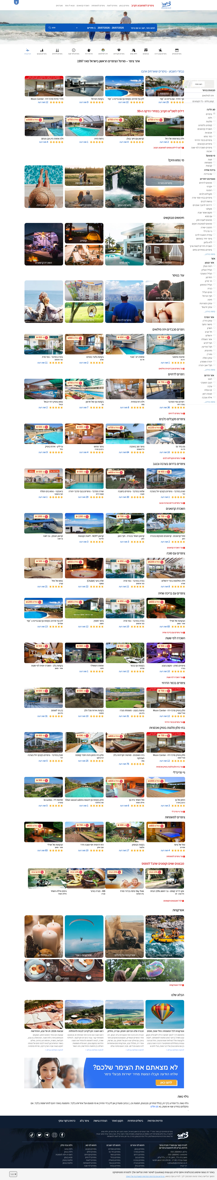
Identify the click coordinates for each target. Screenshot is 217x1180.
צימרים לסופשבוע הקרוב (142, 5)
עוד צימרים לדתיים (176, 413)
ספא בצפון (68, 1157)
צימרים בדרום (139, 1154)
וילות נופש (68, 1149)
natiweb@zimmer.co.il (177, 1163)
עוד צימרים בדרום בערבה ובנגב (171, 503)
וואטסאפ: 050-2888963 (177, 1154)
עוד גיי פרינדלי (177, 811)
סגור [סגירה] (13, 1174)
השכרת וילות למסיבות (64, 1154)
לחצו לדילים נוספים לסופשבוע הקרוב (167, 147)
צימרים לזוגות (112, 5)
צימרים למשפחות (98, 5)
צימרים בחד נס (114, 1151)
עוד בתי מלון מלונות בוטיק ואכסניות (169, 766)
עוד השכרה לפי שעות (175, 677)
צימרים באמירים (114, 1149)
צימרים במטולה (114, 1160)
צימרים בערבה (138, 1160)
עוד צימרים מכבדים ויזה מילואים (171, 368)
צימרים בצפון (124, 5)
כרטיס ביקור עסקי (66, 1120)
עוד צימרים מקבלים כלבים (173, 458)
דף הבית (183, 1165)
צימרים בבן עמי (114, 1163)
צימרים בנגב (139, 1157)
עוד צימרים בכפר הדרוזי (174, 722)
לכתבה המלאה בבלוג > (54, 1050)
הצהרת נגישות (100, 1120)
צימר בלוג (84, 1120)
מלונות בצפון (67, 1163)
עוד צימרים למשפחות (174, 856)
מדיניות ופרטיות (155, 1120)
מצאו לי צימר (70, 5)
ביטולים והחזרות (135, 1120)
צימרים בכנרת (139, 1163)
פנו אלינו (154, 1106)
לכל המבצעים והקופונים (172, 900)
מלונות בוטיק (67, 1160)
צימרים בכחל (115, 1157)
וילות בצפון (68, 1151)
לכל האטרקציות (175, 985)
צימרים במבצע (90, 1149)
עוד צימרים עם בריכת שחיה (172, 632)
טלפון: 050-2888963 (179, 1151)
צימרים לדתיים (90, 1157)
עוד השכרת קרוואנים (175, 547)
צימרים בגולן (139, 1165)
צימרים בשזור (115, 1154)
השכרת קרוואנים (83, 5)
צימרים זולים (91, 1151)
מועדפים (59, 5)
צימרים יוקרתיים (90, 1154)
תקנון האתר (117, 1120)
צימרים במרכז (139, 1151)
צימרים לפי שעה (90, 1165)
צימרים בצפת (115, 1165)
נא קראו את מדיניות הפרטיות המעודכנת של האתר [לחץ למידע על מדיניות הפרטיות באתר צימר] (145, 1176)
